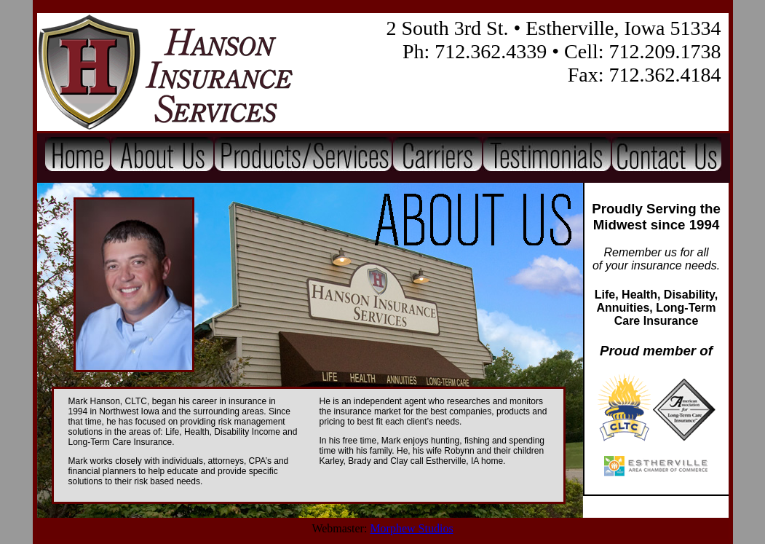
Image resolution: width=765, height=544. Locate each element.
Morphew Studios (411, 528)
